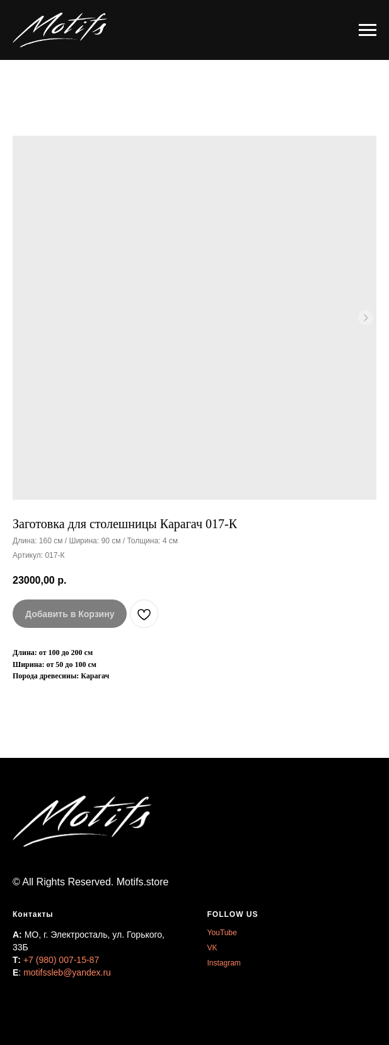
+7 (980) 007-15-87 (61, 960)
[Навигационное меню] (367, 30)
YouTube (222, 932)
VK (212, 947)
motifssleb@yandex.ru (67, 972)
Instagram (224, 963)
